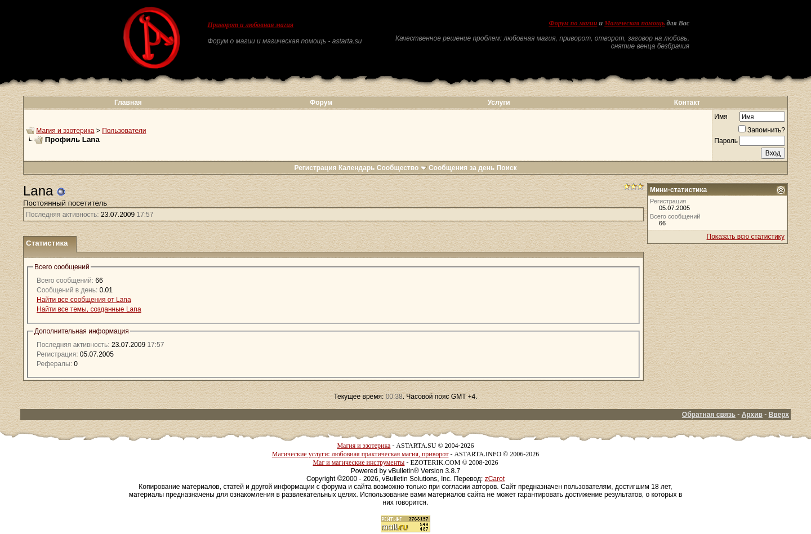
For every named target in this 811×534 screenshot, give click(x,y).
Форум (321, 102)
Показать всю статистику (746, 237)
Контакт (687, 102)
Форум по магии (573, 23)
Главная (128, 102)
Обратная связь (709, 415)
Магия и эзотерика (65, 131)
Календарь (356, 168)
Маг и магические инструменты (358, 462)
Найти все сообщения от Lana (84, 300)
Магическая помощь (634, 23)
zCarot (495, 479)
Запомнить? (761, 130)
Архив (752, 415)
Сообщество (402, 168)
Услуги (499, 102)
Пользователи (124, 131)
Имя (720, 117)
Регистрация (315, 168)
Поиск (507, 168)
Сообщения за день (461, 168)
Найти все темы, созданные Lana (89, 309)
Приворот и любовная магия (251, 25)
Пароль (726, 141)
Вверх (779, 415)
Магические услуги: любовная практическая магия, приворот (360, 454)
